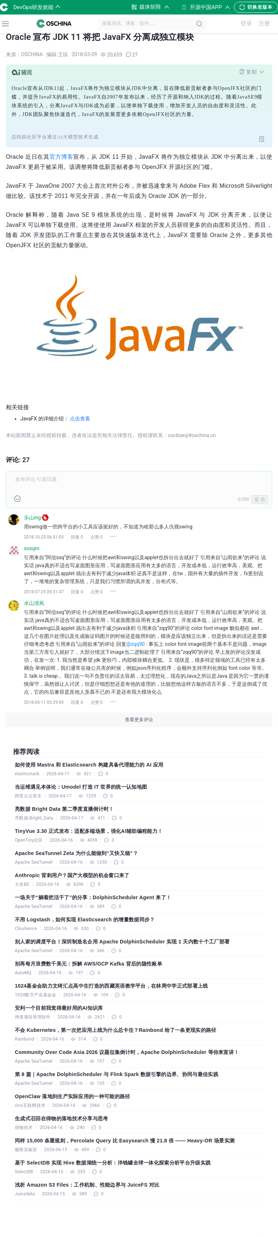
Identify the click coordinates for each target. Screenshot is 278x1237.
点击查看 (80, 419)
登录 (247, 23)
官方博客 (61, 157)
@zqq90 (135, 644)
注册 (265, 23)
